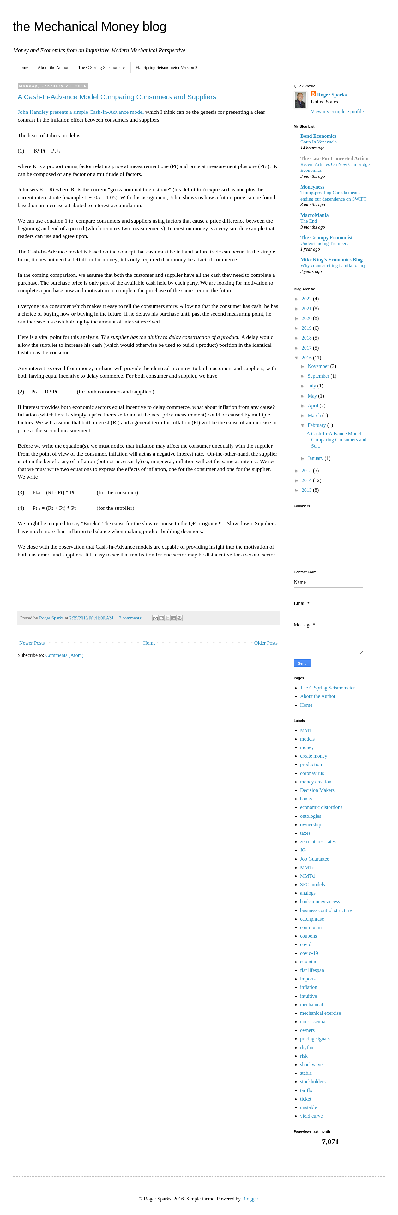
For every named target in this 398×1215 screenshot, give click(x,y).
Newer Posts (32, 643)
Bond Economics (318, 136)
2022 (307, 298)
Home (22, 67)
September (319, 376)
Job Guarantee (314, 859)
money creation (315, 781)
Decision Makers (317, 790)
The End (308, 221)
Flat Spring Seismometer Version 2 (166, 67)
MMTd (307, 876)
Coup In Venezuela (318, 141)
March (315, 415)
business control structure (326, 910)
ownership (310, 824)
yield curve (311, 1116)
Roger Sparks (332, 94)
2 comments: (131, 617)
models (307, 738)
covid (305, 944)
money (307, 747)
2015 (307, 470)
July (312, 385)
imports (308, 978)
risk (304, 1056)
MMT (306, 730)
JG (303, 850)
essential (308, 961)
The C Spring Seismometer (102, 67)
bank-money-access (320, 901)
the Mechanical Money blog (89, 26)
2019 (307, 328)
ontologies (310, 816)
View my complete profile (337, 111)
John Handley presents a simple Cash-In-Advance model (81, 112)
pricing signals (315, 1038)
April (314, 405)
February (317, 425)
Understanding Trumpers (324, 243)
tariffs (306, 1090)
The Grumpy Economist (326, 237)
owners (307, 1030)
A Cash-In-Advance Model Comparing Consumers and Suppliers (117, 97)
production (311, 764)
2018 (307, 337)
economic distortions (321, 807)
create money (313, 756)
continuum (311, 927)
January (316, 458)
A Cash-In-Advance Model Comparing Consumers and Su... (336, 439)
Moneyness (312, 186)
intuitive (308, 996)
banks (306, 798)
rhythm (307, 1047)
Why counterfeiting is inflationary (333, 265)
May (313, 395)
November (319, 366)
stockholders (313, 1081)
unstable (308, 1107)
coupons (308, 936)
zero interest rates (318, 841)
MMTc (307, 867)
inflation (308, 987)
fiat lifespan (312, 970)
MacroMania (314, 215)
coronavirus (312, 773)
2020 (307, 318)
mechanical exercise (320, 1013)
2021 (307, 308)
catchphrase (312, 918)
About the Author (53, 67)
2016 (307, 357)
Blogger (250, 1198)
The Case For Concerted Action (334, 158)
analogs (308, 893)
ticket (305, 1099)
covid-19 (309, 953)
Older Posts (266, 643)
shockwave (311, 1064)
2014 (307, 480)
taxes (305, 833)
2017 (307, 348)
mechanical (311, 1004)
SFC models (312, 884)
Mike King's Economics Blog (331, 259)
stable (306, 1073)
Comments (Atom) (64, 655)
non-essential (313, 1021)
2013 (307, 490)
